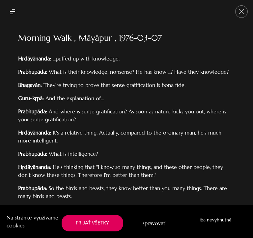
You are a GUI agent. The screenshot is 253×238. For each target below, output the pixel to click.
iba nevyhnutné (216, 220)
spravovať (154, 223)
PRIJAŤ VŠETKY (92, 223)
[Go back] (241, 11)
